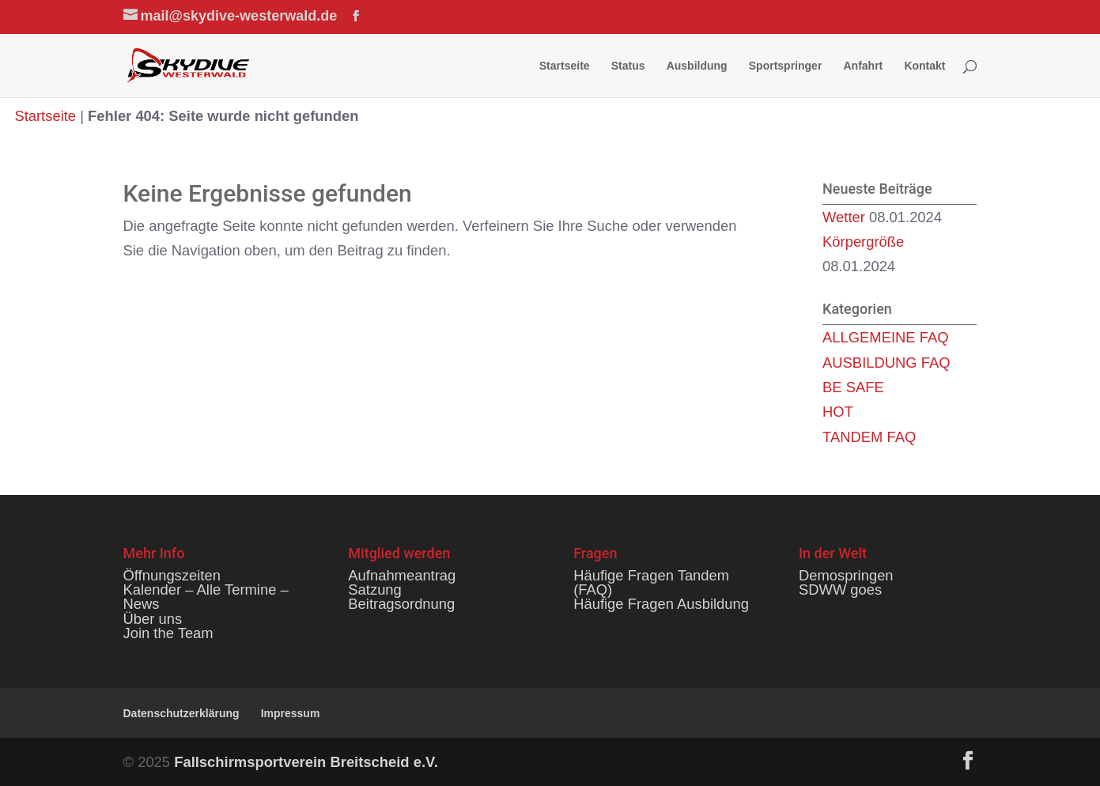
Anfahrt (863, 66)
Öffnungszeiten (172, 575)
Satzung (374, 589)
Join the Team (168, 633)
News (141, 603)
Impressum (290, 713)
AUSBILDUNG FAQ (886, 362)
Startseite (564, 66)
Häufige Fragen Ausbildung (661, 603)
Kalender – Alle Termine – (206, 589)
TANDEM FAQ (869, 437)
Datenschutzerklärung (181, 713)
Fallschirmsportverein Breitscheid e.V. (306, 762)
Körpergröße (863, 241)
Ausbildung (697, 66)
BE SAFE (853, 387)
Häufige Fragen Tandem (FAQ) (651, 582)
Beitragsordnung (401, 603)
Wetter (843, 217)
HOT (837, 411)
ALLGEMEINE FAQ (885, 337)
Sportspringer (785, 66)
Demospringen (846, 575)
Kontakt (924, 66)
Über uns (153, 618)
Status (628, 66)
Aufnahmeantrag (401, 575)
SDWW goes (840, 589)
